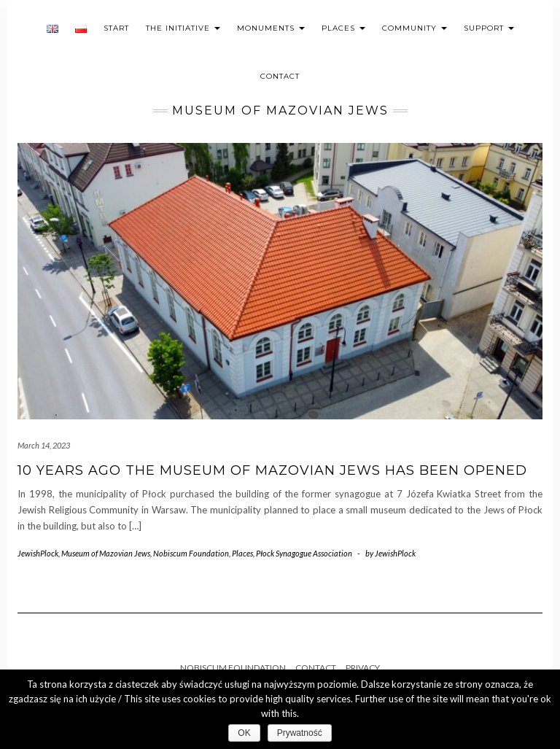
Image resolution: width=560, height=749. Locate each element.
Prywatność (299, 733)
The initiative (183, 28)
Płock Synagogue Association (304, 553)
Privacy (363, 667)
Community (414, 28)
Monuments (271, 28)
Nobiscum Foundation (191, 553)
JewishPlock (38, 553)
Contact (280, 76)
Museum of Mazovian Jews (105, 553)
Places (343, 28)
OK (244, 733)
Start (116, 28)
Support (489, 28)
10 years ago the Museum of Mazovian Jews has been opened (272, 470)
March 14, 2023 (44, 445)
